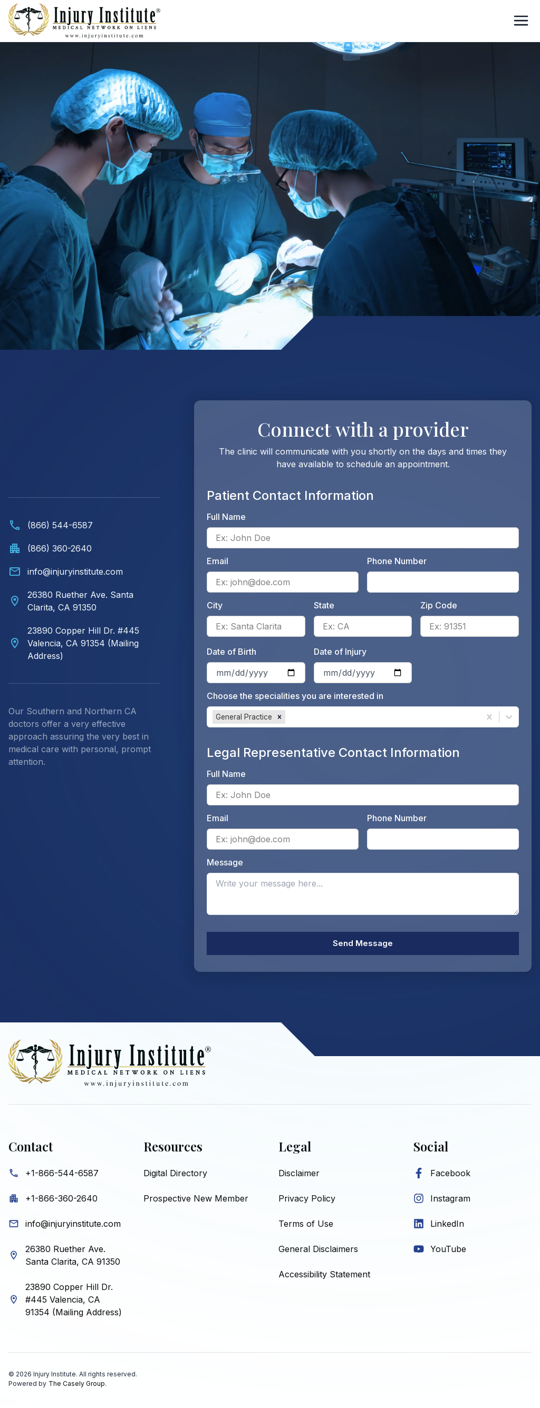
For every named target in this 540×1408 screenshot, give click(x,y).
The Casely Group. (78, 1386)
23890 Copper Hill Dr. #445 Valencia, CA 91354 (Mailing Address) (73, 1302)
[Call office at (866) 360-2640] (84, 548)
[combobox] (288, 717)
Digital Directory (175, 1175)
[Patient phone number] (443, 582)
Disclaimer (299, 1175)
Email (217, 561)
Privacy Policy (306, 1201)
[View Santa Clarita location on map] (84, 601)
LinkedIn (447, 1226)
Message (225, 862)
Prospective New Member (195, 1201)
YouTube (448, 1251)
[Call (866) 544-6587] (84, 525)
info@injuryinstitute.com (73, 1226)
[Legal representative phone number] (443, 839)
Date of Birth (231, 651)
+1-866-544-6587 (62, 1175)
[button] (279, 717)
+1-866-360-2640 (61, 1201)
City (215, 605)
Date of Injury (340, 651)
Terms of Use (305, 1226)
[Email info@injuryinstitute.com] (84, 571)
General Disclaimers (318, 1251)
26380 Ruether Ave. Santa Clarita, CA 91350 (72, 1257)
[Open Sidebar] (521, 20)
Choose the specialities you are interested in (295, 696)
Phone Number (397, 561)
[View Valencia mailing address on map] (84, 643)
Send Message (362, 945)
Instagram (450, 1201)
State (324, 605)
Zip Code (438, 605)
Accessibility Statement (324, 1277)
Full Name (226, 516)
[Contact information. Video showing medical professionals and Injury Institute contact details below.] (84, 594)
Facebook (450, 1175)
